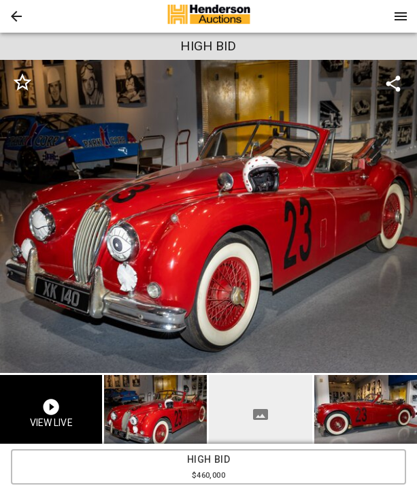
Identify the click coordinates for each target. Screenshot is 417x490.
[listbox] (208, 216)
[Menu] (400, 16)
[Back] (16, 16)
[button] (16, 16)
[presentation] (209, 16)
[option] (208, 216)
